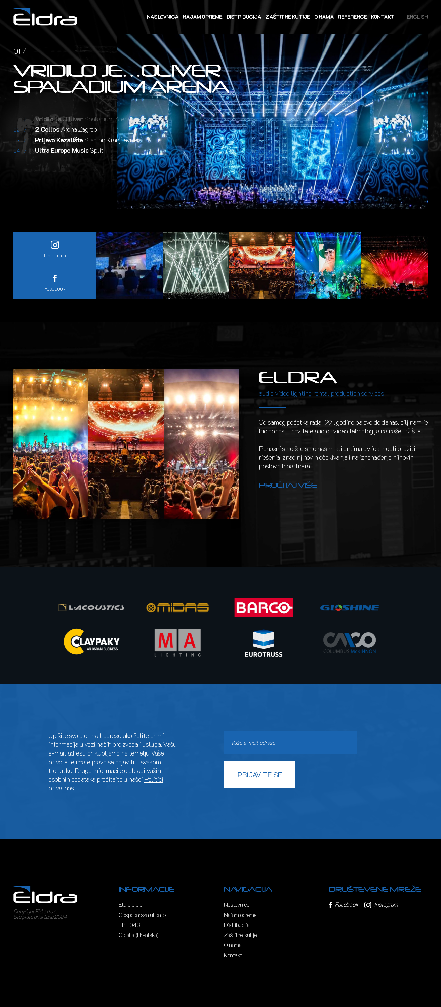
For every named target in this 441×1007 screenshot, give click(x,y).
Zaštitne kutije (287, 16)
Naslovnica (162, 16)
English (417, 16)
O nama (324, 16)
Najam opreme (202, 16)
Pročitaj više (288, 485)
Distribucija (244, 16)
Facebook (343, 904)
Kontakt (382, 16)
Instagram (381, 904)
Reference (352, 16)
